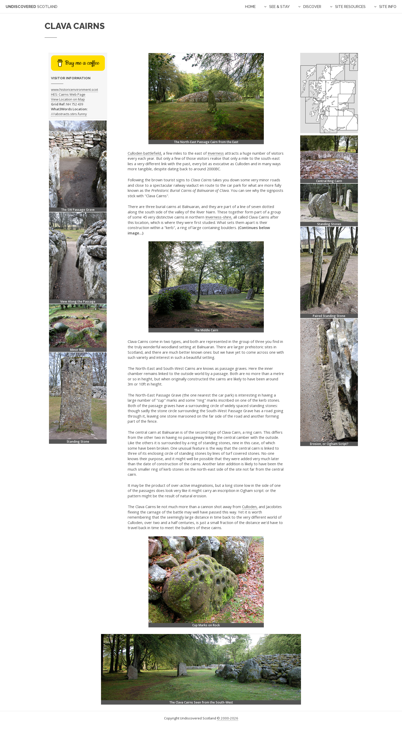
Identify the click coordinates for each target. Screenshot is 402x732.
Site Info (387, 6)
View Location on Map (68, 99)
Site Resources (350, 6)
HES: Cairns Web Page (68, 94)
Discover (312, 6)
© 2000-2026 (227, 718)
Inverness (216, 153)
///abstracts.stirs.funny (69, 114)
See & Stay (279, 6)
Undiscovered (31, 6)
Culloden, (250, 506)
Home (250, 6)
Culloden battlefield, (145, 153)
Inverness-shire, (218, 217)
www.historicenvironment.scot (74, 89)
